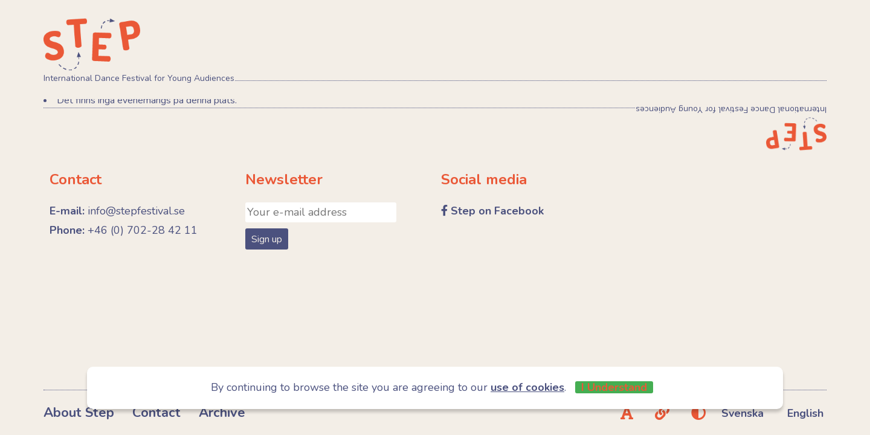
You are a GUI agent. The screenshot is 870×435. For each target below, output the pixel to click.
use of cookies (527, 387)
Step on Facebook (497, 211)
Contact (156, 413)
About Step (79, 413)
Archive (222, 413)
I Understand (614, 387)
